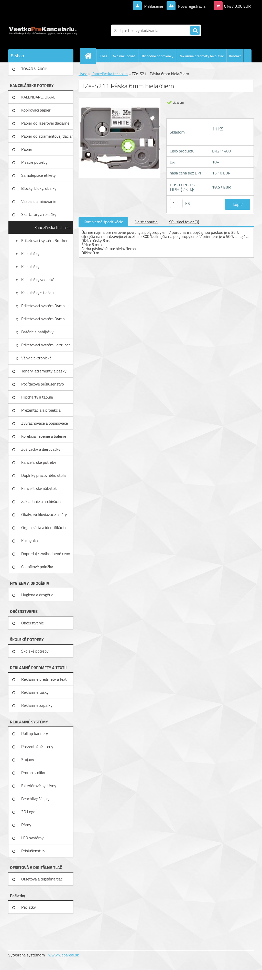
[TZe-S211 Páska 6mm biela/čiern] (119, 99)
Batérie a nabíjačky (37, 332)
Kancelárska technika (52, 227)
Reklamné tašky (35, 692)
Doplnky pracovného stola (43, 475)
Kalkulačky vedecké (38, 280)
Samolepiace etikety (38, 175)
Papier (26, 149)
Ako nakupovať (124, 56)
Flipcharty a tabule (37, 397)
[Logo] (43, 30)
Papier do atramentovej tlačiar (47, 136)
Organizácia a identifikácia (43, 527)
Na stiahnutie (146, 222)
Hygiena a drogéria (37, 595)
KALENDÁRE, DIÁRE (38, 97)
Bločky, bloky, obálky (38, 188)
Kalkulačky (30, 253)
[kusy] (176, 203)
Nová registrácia (191, 6)
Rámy (26, 825)
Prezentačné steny (37, 746)
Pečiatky (28, 907)
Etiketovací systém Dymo (43, 306)
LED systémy (32, 838)
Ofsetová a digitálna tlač (41, 879)
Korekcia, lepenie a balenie (43, 436)
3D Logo (28, 812)
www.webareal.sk (63, 955)
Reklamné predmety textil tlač (201, 56)
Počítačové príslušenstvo (42, 384)
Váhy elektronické (36, 358)
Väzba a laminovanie (38, 201)
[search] (195, 31)
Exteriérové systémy (38, 785)
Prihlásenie (153, 6)
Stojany (27, 759)
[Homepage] (90, 55)
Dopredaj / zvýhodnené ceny (45, 553)
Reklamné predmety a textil (45, 679)
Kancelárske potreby (38, 462)
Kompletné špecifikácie (103, 222)
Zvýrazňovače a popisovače (44, 423)
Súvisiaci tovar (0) (184, 222)
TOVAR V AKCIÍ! (34, 69)
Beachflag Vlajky (35, 799)
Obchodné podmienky (157, 56)
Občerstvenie (32, 623)
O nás (103, 56)
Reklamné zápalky (36, 705)
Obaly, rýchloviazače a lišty (44, 514)
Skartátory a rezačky (38, 214)
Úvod (83, 74)
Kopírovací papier (36, 110)
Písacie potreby (34, 162)
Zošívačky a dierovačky (40, 449)
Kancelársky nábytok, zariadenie (39, 490)
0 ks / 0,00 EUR (237, 6)
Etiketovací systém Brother (44, 240)
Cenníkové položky (37, 567)
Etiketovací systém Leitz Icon (46, 345)
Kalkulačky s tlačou (37, 293)
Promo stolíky (33, 772)
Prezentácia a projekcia (41, 410)
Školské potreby (35, 651)
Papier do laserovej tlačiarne (45, 123)
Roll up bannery (34, 733)
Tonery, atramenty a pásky (44, 371)
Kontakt (235, 56)
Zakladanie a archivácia (41, 501)
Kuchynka (29, 540)
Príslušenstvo (33, 851)
